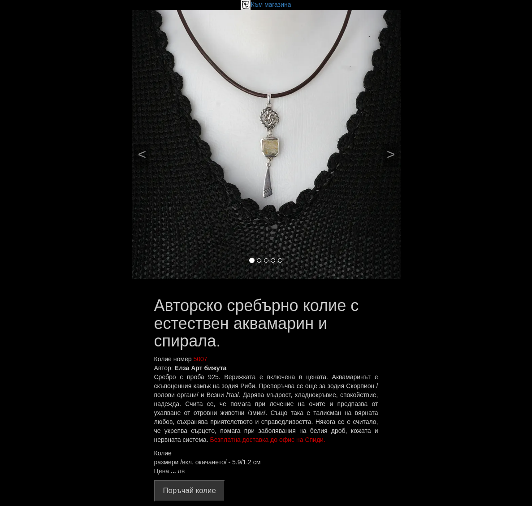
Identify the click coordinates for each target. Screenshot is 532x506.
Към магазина (266, 4)
